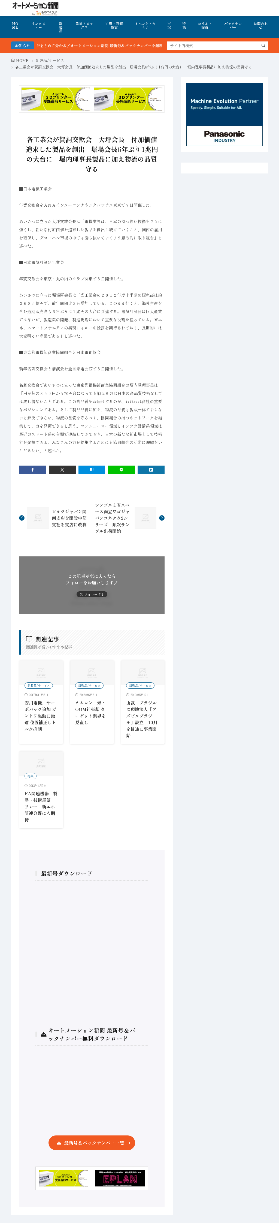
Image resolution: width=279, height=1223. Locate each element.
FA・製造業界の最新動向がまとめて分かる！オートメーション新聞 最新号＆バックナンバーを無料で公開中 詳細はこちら (117, 45)
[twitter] (62, 470)
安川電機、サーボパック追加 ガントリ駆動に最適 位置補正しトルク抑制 (40, 715)
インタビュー (38, 25)
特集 (184, 25)
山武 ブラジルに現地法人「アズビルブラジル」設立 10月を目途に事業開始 (141, 719)
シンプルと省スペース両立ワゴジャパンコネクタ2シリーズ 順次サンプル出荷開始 (112, 518)
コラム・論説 (205, 25)
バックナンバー (233, 25)
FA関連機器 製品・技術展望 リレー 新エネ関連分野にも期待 (41, 806)
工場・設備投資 (114, 25)
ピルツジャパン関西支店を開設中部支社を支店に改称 (69, 518)
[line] (121, 470)
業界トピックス (84, 25)
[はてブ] (91, 470)
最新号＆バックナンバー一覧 (94, 1142)
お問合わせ (261, 25)
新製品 (60, 27)
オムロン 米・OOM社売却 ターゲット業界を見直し (90, 712)
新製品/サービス (50, 60)
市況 (169, 25)
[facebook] (32, 470)
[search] (263, 45)
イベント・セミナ (145, 25)
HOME (15, 25)
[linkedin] (151, 470)
